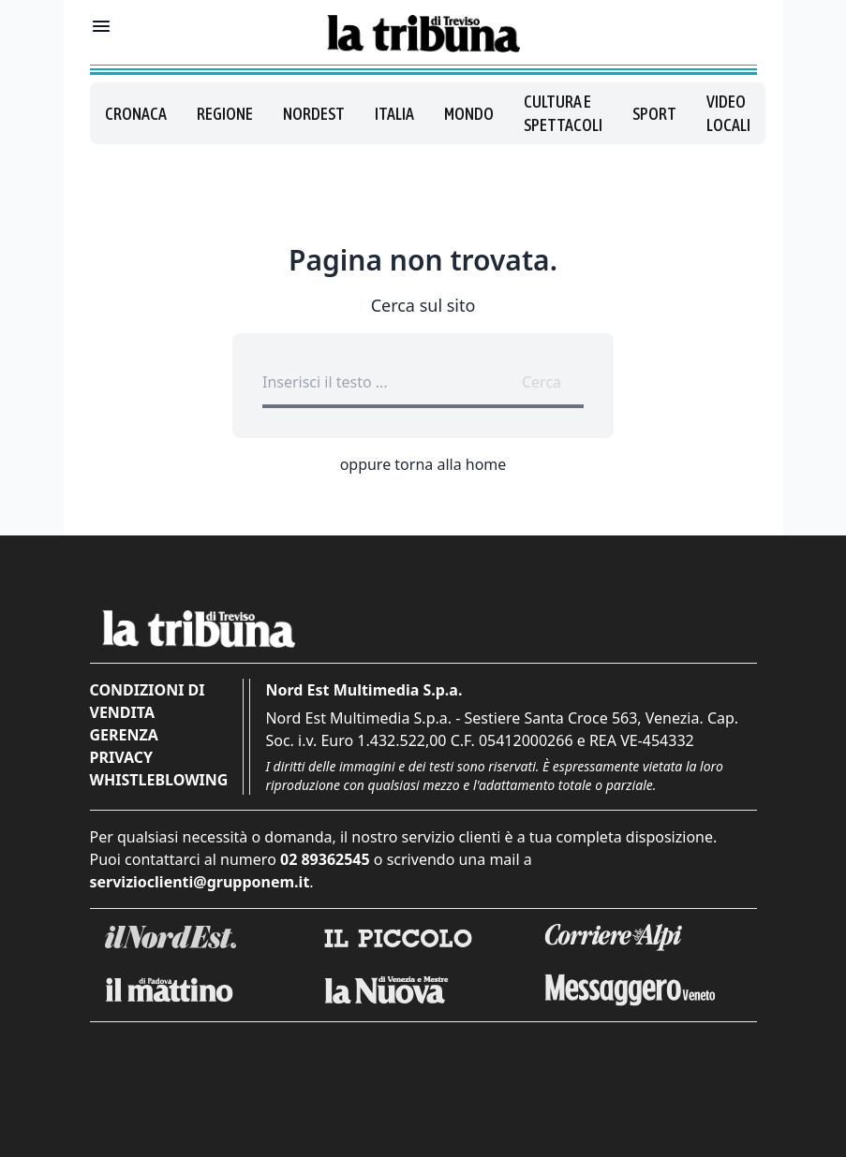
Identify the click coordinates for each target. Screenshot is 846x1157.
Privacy (121, 757)
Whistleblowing (159, 779)
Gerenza (124, 735)
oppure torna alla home (423, 464)
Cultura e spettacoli (563, 113)
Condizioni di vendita (147, 701)
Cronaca (136, 114)
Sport (654, 114)
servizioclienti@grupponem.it (200, 881)
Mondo (469, 114)
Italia (394, 114)
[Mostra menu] (101, 26)
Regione (225, 114)
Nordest (314, 114)
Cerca (541, 382)
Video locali (728, 113)
